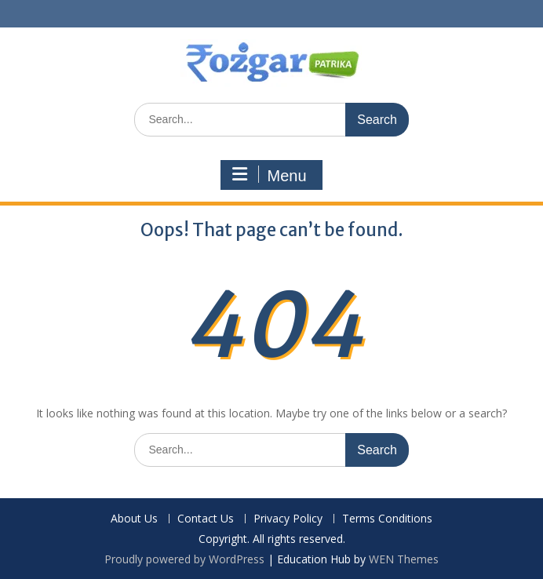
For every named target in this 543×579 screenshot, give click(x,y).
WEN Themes (404, 559)
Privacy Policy (288, 519)
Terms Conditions (387, 519)
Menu (269, 175)
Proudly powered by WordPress (184, 559)
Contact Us (205, 519)
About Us (134, 519)
